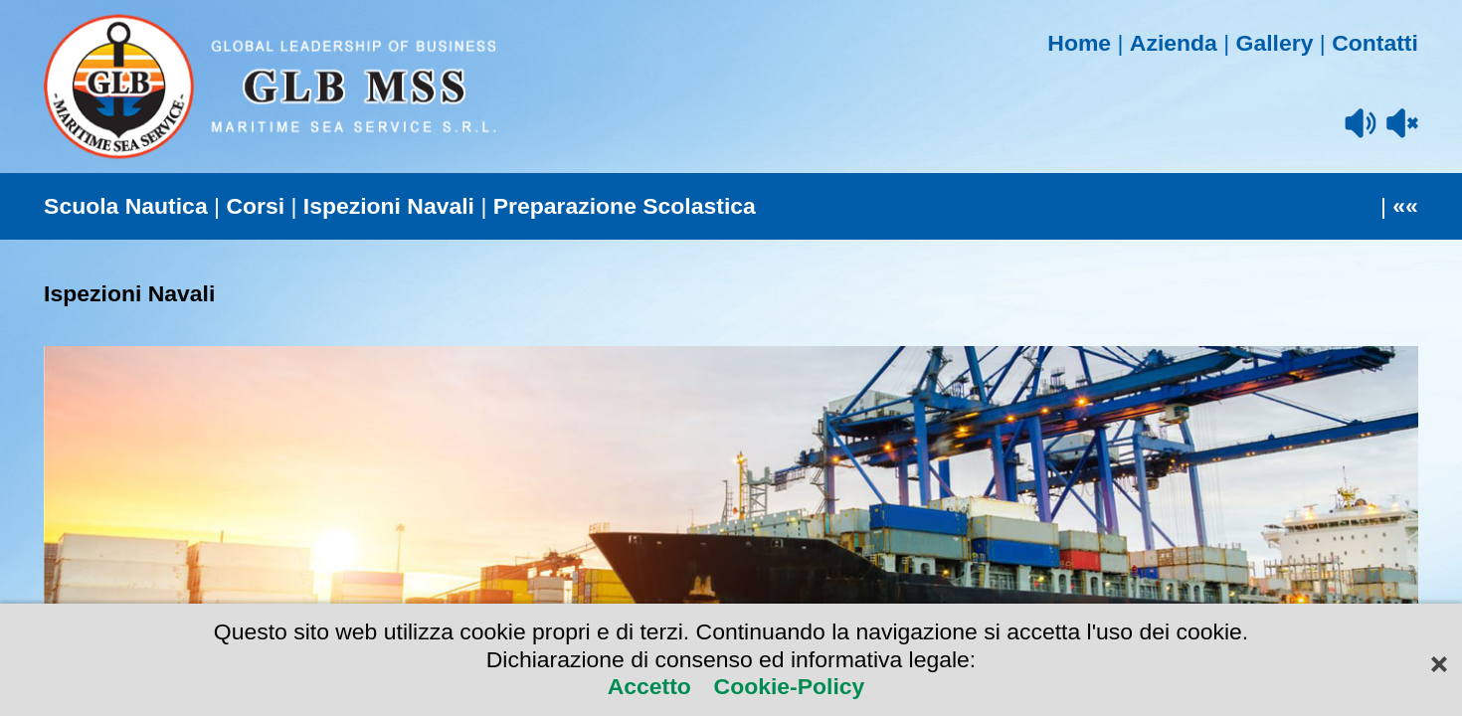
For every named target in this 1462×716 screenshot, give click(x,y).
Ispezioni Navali (388, 206)
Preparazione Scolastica (624, 206)
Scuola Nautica (126, 206)
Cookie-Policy (785, 686)
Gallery (1275, 43)
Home (1079, 43)
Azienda (1173, 43)
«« (1405, 206)
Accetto (653, 686)
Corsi (255, 206)
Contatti (1375, 43)
